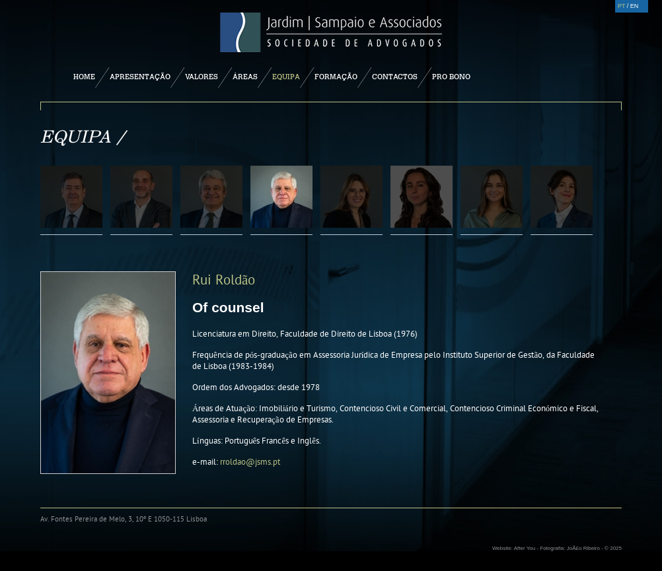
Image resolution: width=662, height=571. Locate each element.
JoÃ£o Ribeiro (583, 548)
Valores (201, 76)
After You (524, 548)
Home (84, 76)
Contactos (395, 76)
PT (621, 6)
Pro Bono (451, 76)
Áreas (245, 76)
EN (634, 6)
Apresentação (140, 76)
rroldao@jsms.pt (250, 462)
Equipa (286, 76)
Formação (335, 76)
